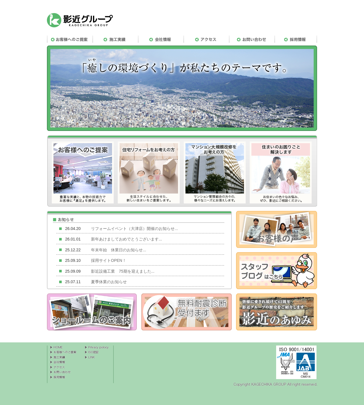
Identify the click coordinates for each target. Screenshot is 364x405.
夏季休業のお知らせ (109, 281)
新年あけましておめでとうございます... (126, 239)
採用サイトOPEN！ (108, 260)
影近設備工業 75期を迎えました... (122, 271)
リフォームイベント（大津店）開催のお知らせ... (134, 228)
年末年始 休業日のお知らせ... (118, 250)
